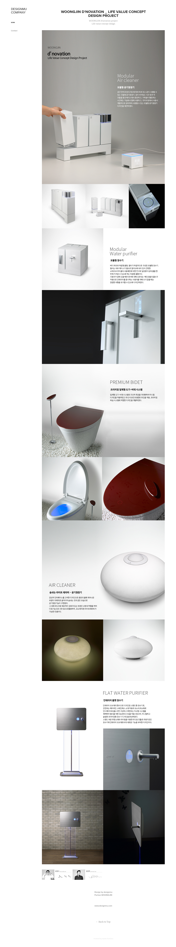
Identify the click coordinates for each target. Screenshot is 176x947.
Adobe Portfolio (107, 939)
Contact (14, 31)
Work (13, 22)
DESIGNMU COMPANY (19, 10)
